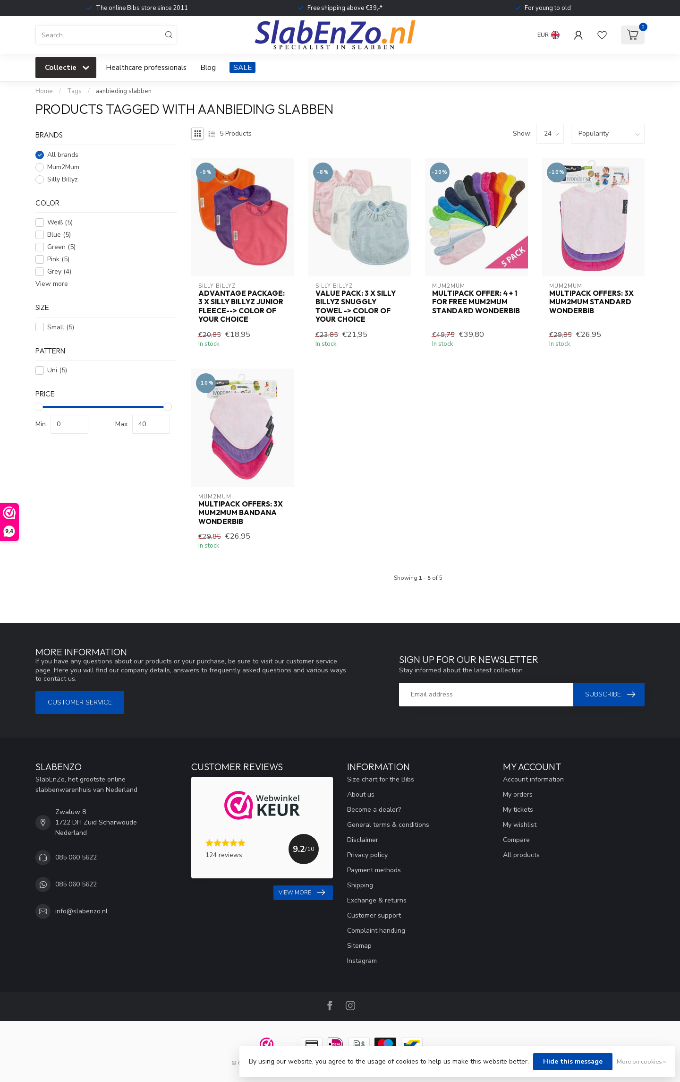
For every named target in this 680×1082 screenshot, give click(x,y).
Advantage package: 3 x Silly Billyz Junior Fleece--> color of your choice (241, 306)
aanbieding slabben (124, 91)
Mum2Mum (63, 167)
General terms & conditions (388, 824)
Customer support (374, 915)
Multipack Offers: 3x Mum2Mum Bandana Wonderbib (240, 513)
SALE (242, 67)
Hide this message (573, 1061)
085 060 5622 (76, 857)
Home (44, 91)
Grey (59, 271)
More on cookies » (641, 1061)
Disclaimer (362, 839)
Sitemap (359, 945)
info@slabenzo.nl (81, 911)
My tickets (518, 809)
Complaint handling (376, 930)
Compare (516, 839)
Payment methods (374, 870)
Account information (533, 779)
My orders (518, 794)
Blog (208, 67)
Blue (59, 234)
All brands (62, 154)
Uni (57, 370)
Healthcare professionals (146, 67)
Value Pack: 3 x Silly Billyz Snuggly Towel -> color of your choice (355, 306)
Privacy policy (367, 854)
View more (51, 283)
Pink (58, 259)
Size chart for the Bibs (380, 779)
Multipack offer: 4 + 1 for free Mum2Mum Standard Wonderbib (476, 302)
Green (61, 246)
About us (360, 794)
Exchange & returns (377, 900)
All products (521, 854)
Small (60, 327)
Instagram (362, 960)
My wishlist (519, 824)
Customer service (80, 702)
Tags (74, 91)
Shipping (360, 885)
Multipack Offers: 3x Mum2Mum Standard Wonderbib (591, 302)
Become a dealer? (374, 809)
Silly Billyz (62, 179)
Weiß (60, 222)
